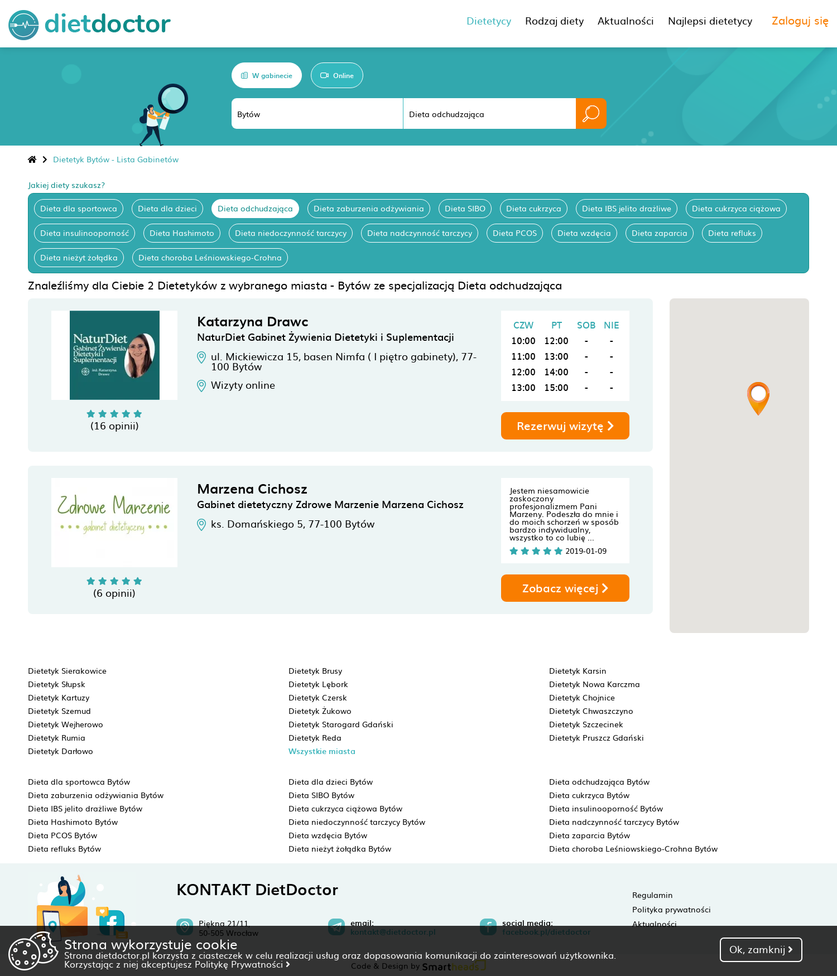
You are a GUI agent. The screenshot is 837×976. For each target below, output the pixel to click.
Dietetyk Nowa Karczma (594, 683)
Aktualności (654, 923)
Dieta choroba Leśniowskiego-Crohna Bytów (633, 848)
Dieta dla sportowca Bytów (79, 781)
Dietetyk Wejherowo (65, 723)
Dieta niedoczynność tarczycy (291, 232)
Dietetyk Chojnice (582, 697)
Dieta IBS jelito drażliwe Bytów (85, 808)
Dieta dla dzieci (167, 208)
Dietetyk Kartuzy (58, 697)
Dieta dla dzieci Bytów (330, 781)
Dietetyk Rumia (56, 737)
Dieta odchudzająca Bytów (599, 781)
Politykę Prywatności (242, 963)
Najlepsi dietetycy (710, 20)
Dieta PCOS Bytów (62, 834)
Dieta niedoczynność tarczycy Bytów (356, 821)
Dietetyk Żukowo (320, 710)
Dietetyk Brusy (315, 670)
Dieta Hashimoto (182, 232)
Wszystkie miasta (321, 751)
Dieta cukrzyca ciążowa (736, 208)
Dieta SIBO (465, 208)
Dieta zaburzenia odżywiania (369, 208)
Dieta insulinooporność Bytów (606, 808)
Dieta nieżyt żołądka (79, 257)
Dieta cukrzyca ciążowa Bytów (345, 808)
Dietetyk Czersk (317, 697)
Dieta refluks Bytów (64, 848)
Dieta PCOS (515, 232)
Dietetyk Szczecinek (586, 723)
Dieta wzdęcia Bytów (327, 834)
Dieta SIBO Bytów (321, 794)
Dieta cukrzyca (533, 208)
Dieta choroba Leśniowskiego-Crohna (210, 257)
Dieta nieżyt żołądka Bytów (339, 848)
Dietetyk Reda (314, 737)
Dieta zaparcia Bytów (589, 834)
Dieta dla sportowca (78, 208)
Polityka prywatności (671, 909)
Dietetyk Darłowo (60, 750)
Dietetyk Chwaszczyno (591, 710)
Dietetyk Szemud (59, 710)
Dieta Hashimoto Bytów (73, 821)
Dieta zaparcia (659, 232)
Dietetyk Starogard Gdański (340, 723)
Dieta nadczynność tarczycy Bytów (614, 821)
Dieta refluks (732, 232)
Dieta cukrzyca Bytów (589, 794)
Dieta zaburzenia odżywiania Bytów (95, 794)
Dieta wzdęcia (584, 232)
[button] (758, 398)
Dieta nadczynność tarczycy (419, 232)
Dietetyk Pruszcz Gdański (596, 737)
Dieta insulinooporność (84, 232)
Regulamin (652, 894)
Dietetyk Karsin (578, 670)
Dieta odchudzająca (255, 208)
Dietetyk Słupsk (56, 683)
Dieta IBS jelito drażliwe (626, 208)
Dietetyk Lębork (318, 683)
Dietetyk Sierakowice (67, 670)
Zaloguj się (800, 19)
